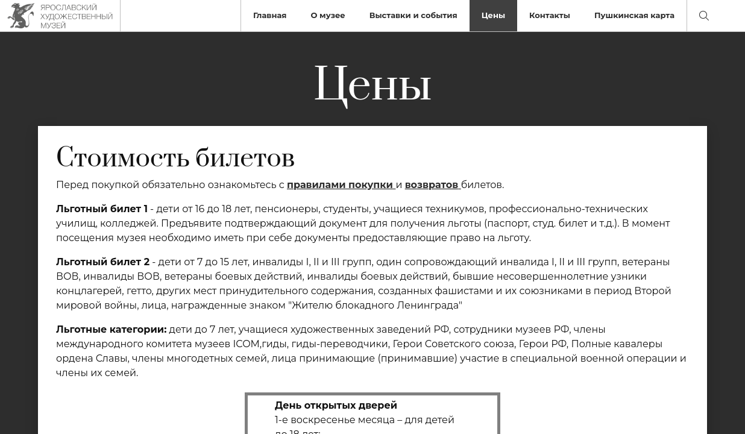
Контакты (549, 15)
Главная (270, 15)
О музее (327, 15)
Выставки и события (413, 15)
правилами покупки (340, 184)
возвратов (432, 184)
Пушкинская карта (634, 15)
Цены (493, 15)
